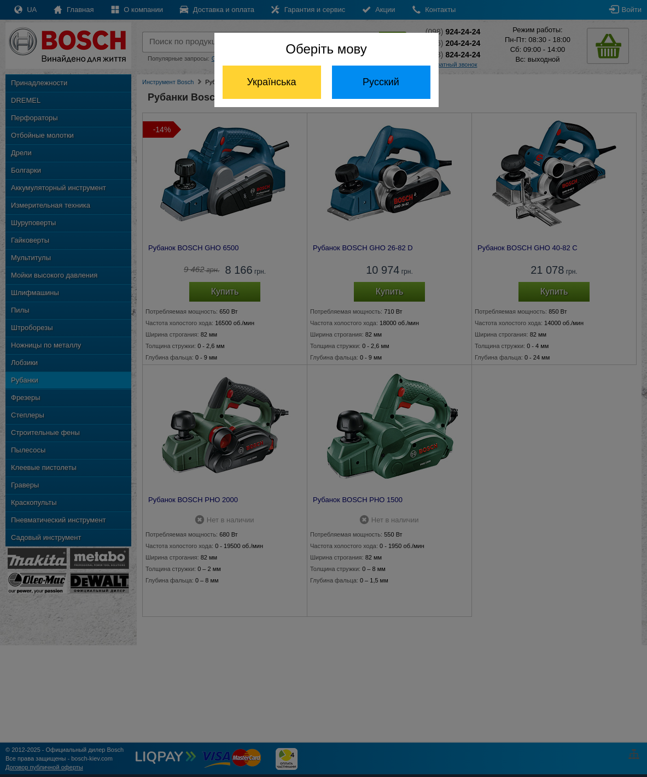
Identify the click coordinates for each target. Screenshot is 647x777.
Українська (271, 81)
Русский (381, 81)
